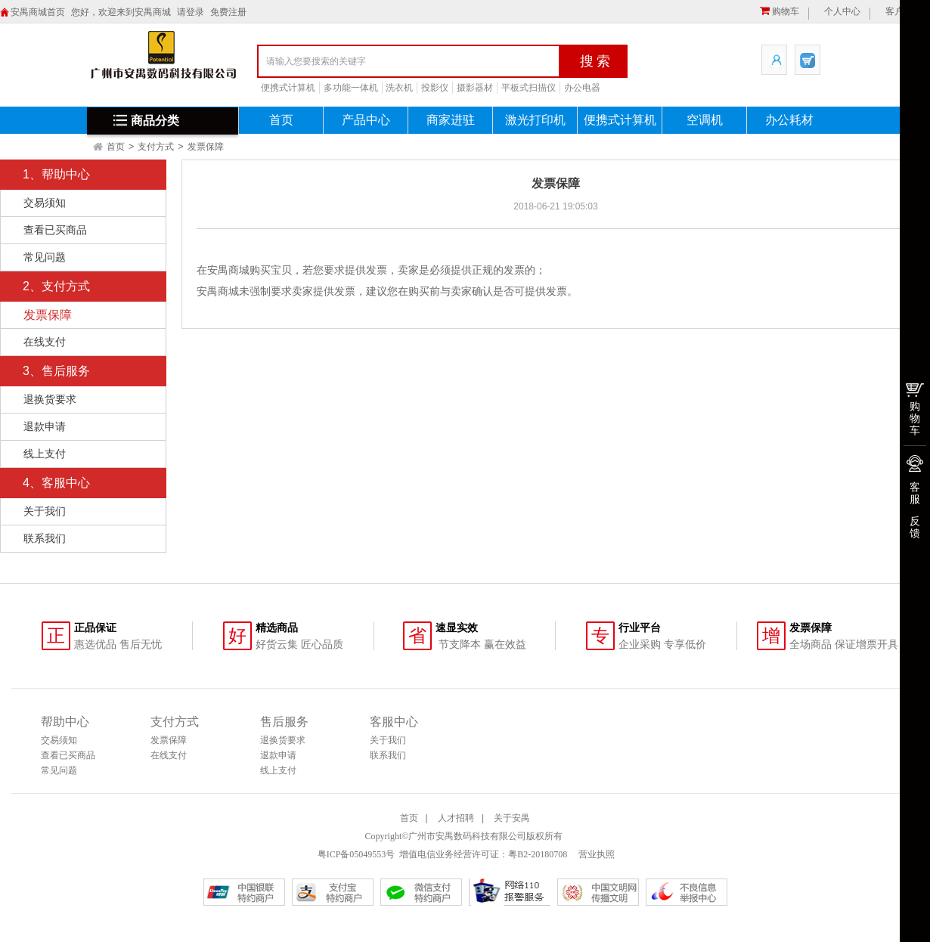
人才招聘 (456, 818)
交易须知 (44, 203)
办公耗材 (789, 119)
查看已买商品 (55, 230)
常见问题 (44, 257)
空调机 (705, 119)
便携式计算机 (288, 87)
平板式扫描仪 (528, 87)
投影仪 (434, 87)
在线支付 (44, 342)
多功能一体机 (351, 87)
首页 (281, 119)
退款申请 (44, 426)
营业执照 (595, 854)
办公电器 (582, 87)
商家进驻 (450, 119)
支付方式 (156, 146)
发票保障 (206, 146)
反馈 (915, 527)
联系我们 (44, 538)
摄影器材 (475, 87)
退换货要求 (49, 399)
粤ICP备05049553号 (356, 854)
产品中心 (366, 119)
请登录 (190, 12)
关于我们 (44, 511)
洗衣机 (399, 87)
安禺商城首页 (38, 12)
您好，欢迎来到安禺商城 (121, 12)
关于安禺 (512, 818)
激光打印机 (535, 119)
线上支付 (44, 454)
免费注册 (228, 12)
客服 (915, 493)
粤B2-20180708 (537, 854)
